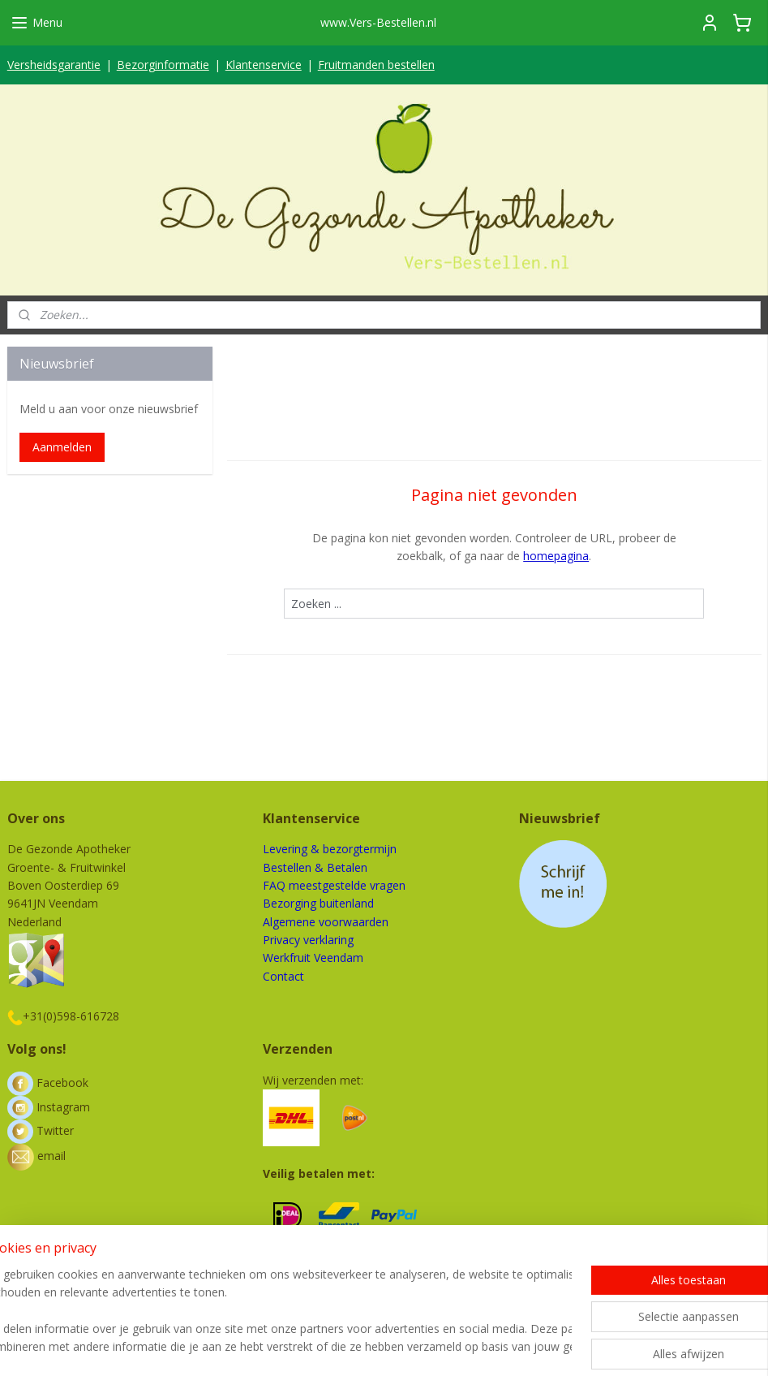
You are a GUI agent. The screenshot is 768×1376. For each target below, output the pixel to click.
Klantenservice (263, 64)
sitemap (341, 1346)
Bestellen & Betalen (315, 867)
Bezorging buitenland (318, 903)
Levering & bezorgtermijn (330, 848)
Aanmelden (62, 447)
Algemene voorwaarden (325, 922)
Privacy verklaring (308, 939)
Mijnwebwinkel (579, 1346)
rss (376, 1346)
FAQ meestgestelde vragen (334, 885)
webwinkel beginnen (438, 1346)
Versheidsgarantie (54, 64)
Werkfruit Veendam (313, 957)
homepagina (556, 555)
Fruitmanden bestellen (376, 64)
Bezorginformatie (163, 64)
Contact (283, 976)
